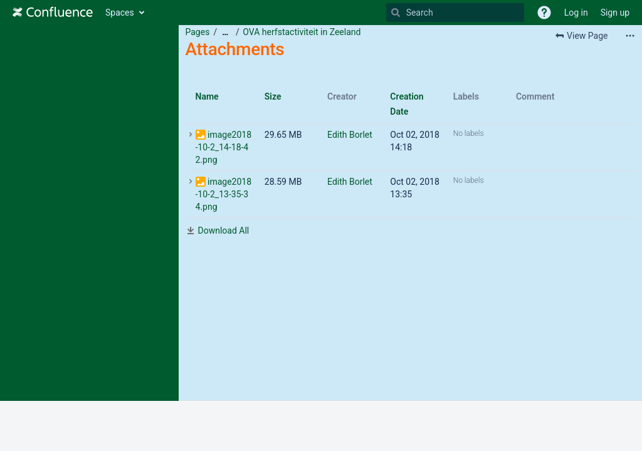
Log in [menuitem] (576, 13)
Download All (224, 231)
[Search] (396, 13)
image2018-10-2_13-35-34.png (224, 194)
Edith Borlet (349, 135)
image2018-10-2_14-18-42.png (224, 147)
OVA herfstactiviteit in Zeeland (301, 32)
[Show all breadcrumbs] (225, 32)
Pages (198, 32)
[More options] (630, 35)
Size (273, 96)
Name (207, 96)
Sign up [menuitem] (615, 13)
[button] (544, 12)
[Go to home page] (52, 12)
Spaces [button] (119, 13)
